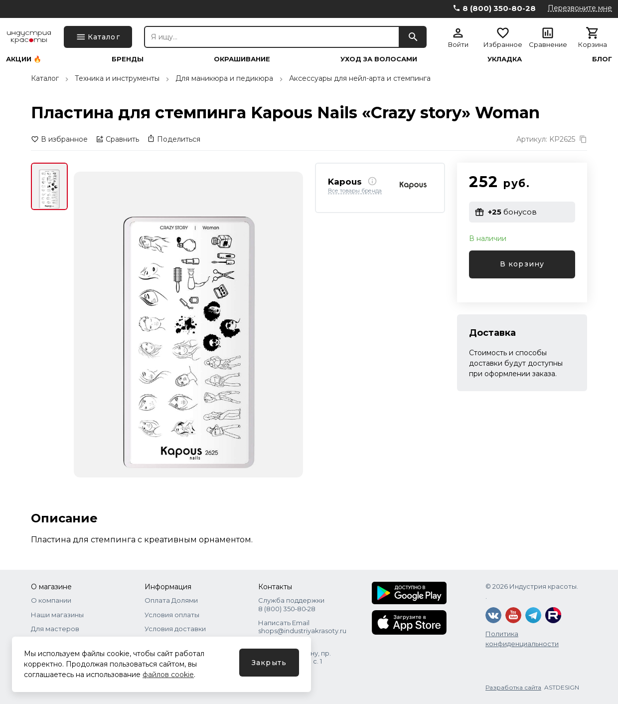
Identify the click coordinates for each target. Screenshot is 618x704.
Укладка (504, 59)
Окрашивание (242, 59)
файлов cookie (168, 674)
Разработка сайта (513, 687)
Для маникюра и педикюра (224, 78)
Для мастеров (55, 629)
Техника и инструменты (117, 78)
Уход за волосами (378, 59)
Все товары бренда (355, 191)
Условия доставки (175, 629)
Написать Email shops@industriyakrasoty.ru (302, 627)
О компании (51, 600)
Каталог (45, 78)
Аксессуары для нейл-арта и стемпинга (360, 78)
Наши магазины (57, 615)
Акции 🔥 (23, 59)
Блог (602, 59)
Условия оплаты (172, 615)
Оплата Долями (171, 600)
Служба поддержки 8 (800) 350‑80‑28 (291, 604)
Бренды (128, 59)
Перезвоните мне (580, 7)
